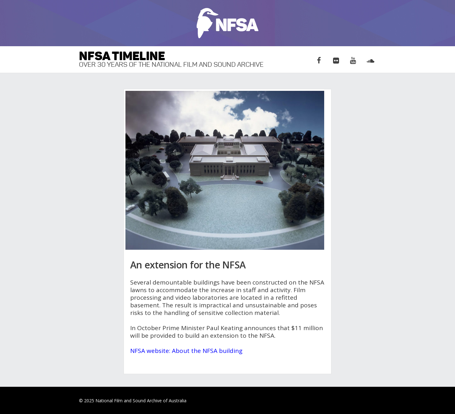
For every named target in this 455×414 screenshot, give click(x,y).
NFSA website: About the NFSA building (186, 351)
